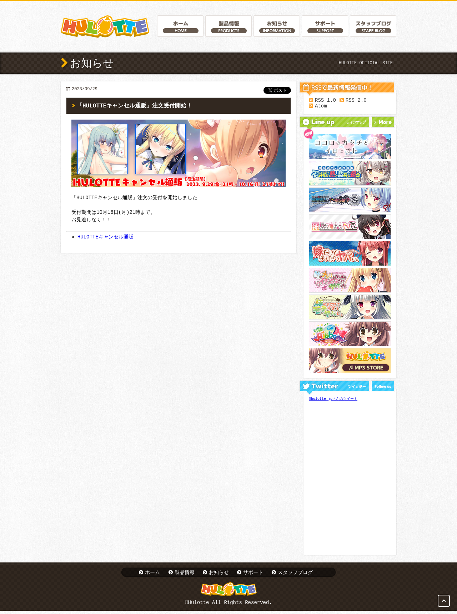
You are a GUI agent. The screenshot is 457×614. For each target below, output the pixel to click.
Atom (321, 107)
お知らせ (219, 574)
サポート (253, 574)
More (383, 124)
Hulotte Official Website (105, 26)
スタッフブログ (295, 574)
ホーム (152, 574)
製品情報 (185, 574)
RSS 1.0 (325, 100)
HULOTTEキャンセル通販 (105, 238)
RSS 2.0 (356, 100)
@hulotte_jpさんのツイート (333, 400)
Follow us (383, 388)
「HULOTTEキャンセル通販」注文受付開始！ (134, 106)
